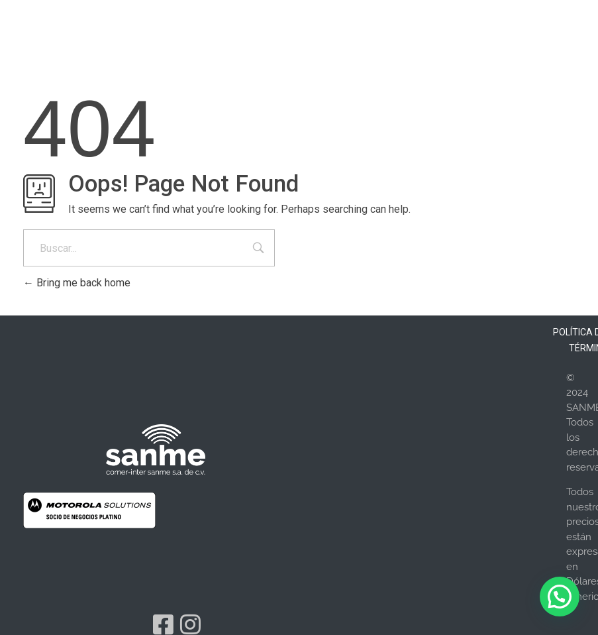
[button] (559, 596)
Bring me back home (76, 282)
